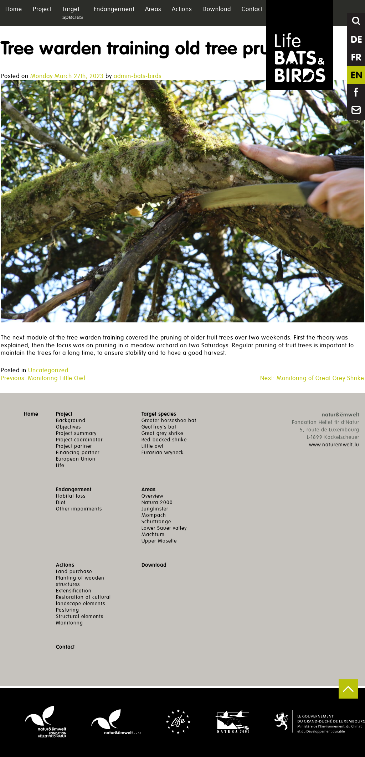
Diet (61, 502)
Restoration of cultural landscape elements (83, 600)
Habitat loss (71, 496)
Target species (72, 13)
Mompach (154, 515)
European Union (76, 459)
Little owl (152, 446)
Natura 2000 (157, 502)
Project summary (76, 433)
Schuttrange (156, 522)
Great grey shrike (162, 433)
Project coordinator (79, 440)
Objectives (68, 427)
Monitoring (69, 623)
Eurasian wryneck (163, 453)
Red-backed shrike (164, 440)
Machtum (153, 535)
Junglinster (155, 509)
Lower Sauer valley (164, 528)
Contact (252, 9)
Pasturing (67, 610)
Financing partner (77, 453)
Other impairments (79, 509)
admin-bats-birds (137, 76)
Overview (152, 496)
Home (13, 9)
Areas (153, 9)
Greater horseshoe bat (169, 421)
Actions (182, 9)
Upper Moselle (159, 541)
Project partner (74, 446)
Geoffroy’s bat (159, 427)
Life (60, 465)
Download (216, 9)
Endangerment (114, 9)
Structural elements (79, 616)
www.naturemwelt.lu (334, 445)
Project (42, 9)
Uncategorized (48, 370)
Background (71, 421)
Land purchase (74, 572)
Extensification (74, 591)
